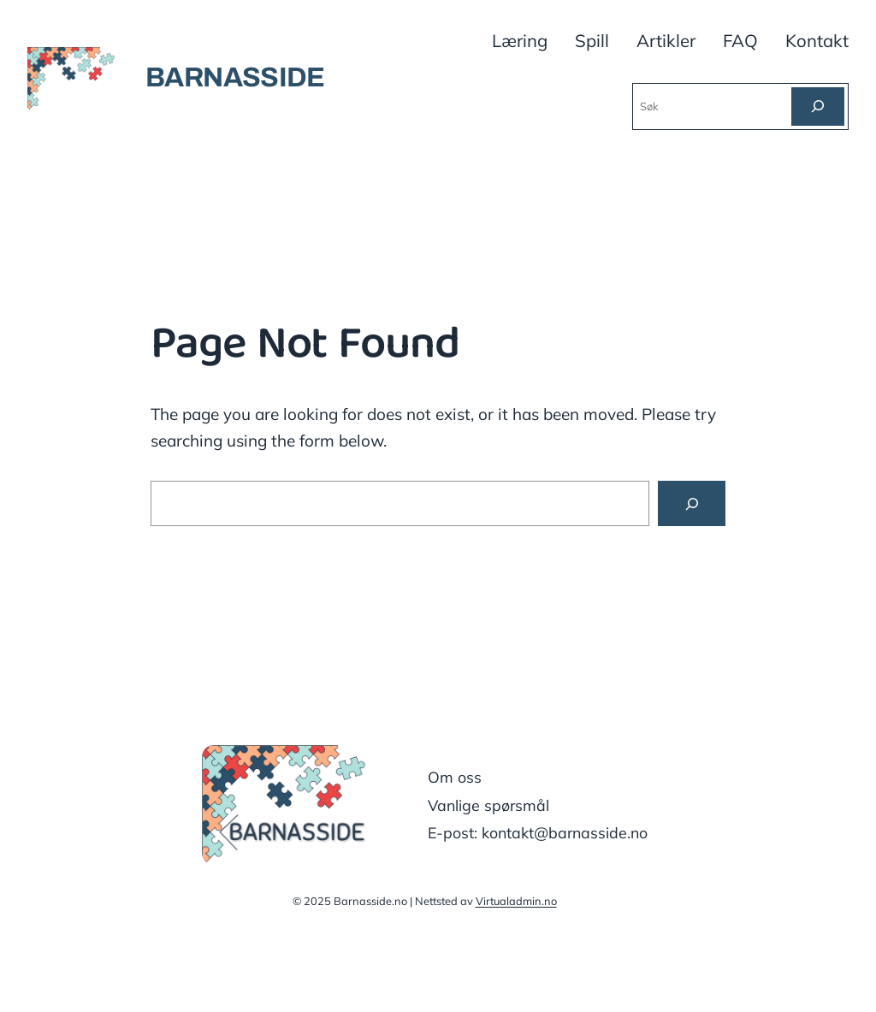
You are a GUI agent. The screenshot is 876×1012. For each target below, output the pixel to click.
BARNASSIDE (235, 77)
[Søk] (817, 106)
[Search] (691, 503)
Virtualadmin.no (516, 901)
